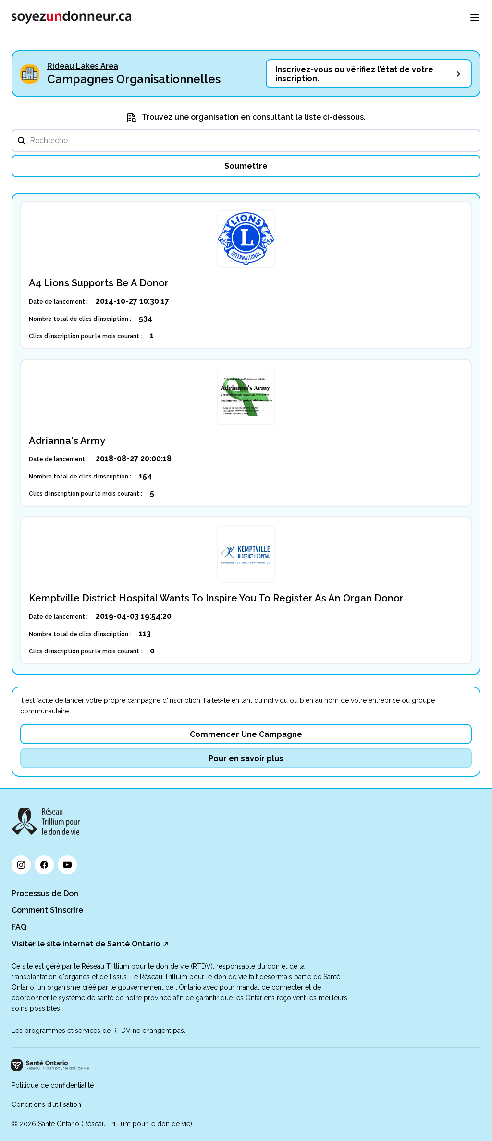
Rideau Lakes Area (82, 66)
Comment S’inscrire (47, 910)
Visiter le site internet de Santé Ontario (86, 943)
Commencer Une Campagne (246, 734)
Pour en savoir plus (246, 758)
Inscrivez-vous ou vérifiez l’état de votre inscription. (354, 74)
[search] (246, 140)
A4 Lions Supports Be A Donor (99, 283)
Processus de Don (45, 893)
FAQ (19, 927)
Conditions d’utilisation (46, 1104)
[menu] (474, 17)
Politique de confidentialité (53, 1085)
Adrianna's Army (67, 440)
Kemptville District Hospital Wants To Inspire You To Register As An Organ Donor (216, 598)
